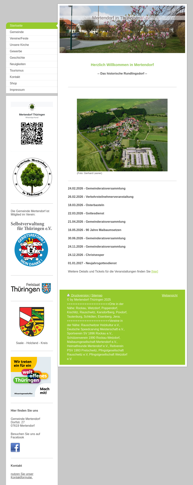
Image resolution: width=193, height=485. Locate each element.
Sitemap (96, 295)
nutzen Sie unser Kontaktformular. (22, 475)
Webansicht (170, 295)
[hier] (154, 271)
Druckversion (78, 295)
